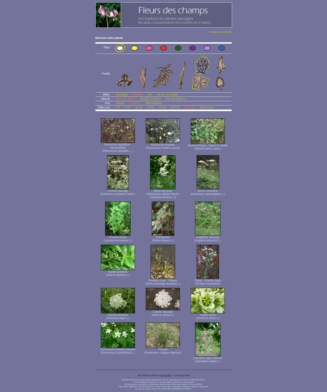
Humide (137, 94)
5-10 (127, 107)
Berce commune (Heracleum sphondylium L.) (208, 191)
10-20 (138, 107)
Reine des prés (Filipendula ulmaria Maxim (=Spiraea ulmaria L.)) (162, 193)
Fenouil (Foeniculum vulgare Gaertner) (162, 349)
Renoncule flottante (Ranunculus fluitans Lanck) (163, 145)
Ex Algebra (165, 375)
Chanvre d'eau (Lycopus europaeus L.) (118, 237)
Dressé (120, 103)
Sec (149, 94)
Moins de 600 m (125, 98)
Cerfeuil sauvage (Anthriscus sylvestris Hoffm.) (117, 191)
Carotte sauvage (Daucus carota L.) (163, 312)
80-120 (175, 107)
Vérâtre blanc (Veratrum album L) (208, 315)
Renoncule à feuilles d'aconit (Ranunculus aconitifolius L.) (118, 349)
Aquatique (122, 94)
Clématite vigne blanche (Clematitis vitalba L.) (207, 358)
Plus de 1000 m (175, 98)
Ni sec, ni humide (167, 94)
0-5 (118, 107)
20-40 (150, 107)
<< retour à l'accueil (220, 32)
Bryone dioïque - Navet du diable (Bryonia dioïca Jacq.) (208, 145)
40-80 (162, 107)
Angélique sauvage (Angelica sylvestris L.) (207, 237)
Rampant (135, 103)
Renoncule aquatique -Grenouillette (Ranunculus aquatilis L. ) (118, 146)
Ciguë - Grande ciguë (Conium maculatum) (208, 280)
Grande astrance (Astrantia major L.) (118, 315)
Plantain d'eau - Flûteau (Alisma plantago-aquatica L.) (163, 280)
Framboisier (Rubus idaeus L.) (163, 237)
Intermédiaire (153, 103)
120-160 (190, 107)
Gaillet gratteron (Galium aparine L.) (118, 272)
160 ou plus (207, 107)
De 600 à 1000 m (150, 98)
